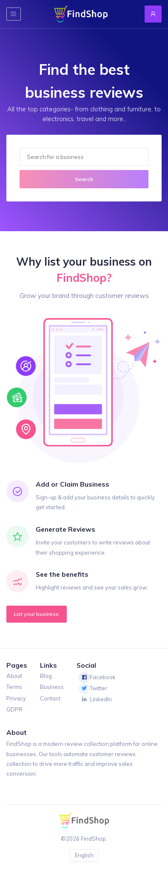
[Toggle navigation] (13, 13)
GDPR (14, 709)
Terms (14, 686)
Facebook (97, 677)
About (14, 675)
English (84, 855)
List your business (36, 614)
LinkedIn (95, 699)
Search (84, 179)
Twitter (93, 688)
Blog (46, 675)
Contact (50, 698)
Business (52, 686)
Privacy (16, 698)
